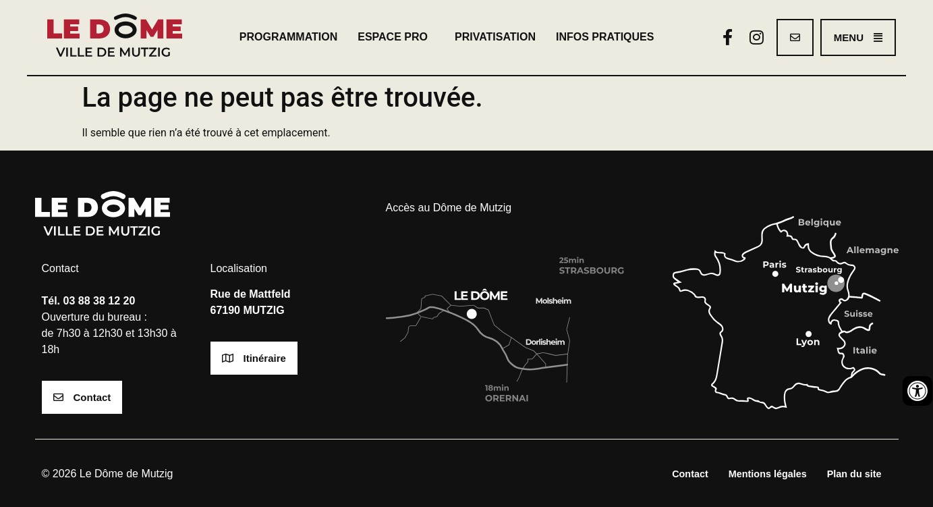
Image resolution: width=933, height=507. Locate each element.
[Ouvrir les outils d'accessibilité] (917, 391)
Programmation (288, 37)
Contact (690, 474)
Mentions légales (768, 474)
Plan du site (854, 474)
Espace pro (396, 37)
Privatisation (495, 37)
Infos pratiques (608, 37)
